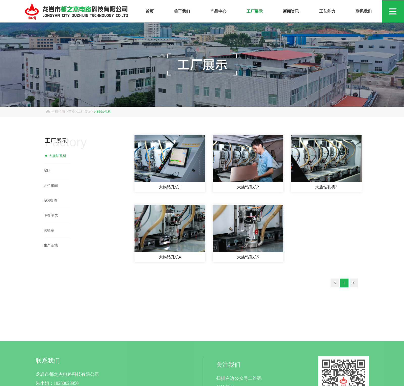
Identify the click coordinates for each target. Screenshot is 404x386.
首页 (150, 12)
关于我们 (182, 12)
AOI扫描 (48, 200)
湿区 (45, 171)
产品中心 (218, 12)
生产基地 (48, 245)
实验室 (47, 230)
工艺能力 (327, 12)
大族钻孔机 (102, 111)
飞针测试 (48, 215)
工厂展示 (255, 12)
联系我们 (364, 12)
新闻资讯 (291, 12)
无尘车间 (48, 186)
